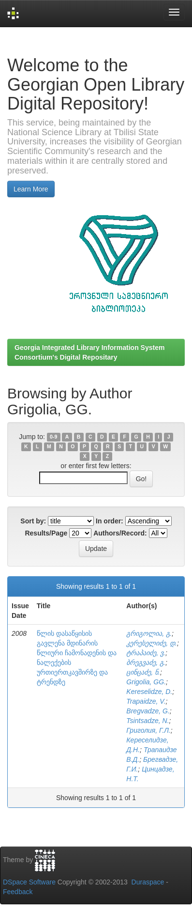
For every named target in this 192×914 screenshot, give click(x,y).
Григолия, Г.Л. (148, 730)
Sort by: (33, 521)
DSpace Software (29, 882)
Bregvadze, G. (148, 711)
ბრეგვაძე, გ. (145, 662)
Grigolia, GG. (146, 682)
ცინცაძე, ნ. (143, 672)
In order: (109, 521)
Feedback (17, 892)
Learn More (31, 189)
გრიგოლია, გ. (149, 633)
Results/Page (46, 533)
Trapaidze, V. (145, 701)
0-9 (53, 437)
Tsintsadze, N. (147, 721)
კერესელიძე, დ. (151, 643)
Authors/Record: (120, 533)
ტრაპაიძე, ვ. (145, 653)
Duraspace (148, 882)
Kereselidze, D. (149, 691)
